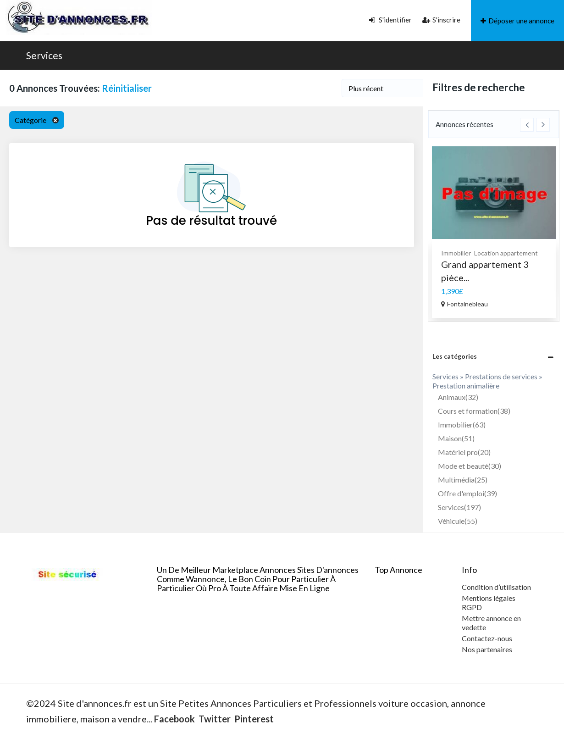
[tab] (494, 356)
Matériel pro (464, 452)
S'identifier (390, 20)
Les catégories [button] (454, 356)
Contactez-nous (487, 638)
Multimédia (462, 479)
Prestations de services (502, 253)
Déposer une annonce (517, 21)
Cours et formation (474, 410)
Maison (456, 438)
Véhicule (457, 520)
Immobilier (462, 424)
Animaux (458, 397)
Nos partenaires (487, 649)
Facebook (174, 718)
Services (44, 55)
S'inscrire (441, 20)
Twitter (215, 718)
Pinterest (254, 718)
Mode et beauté (469, 465)
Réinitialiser (127, 88)
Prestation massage (471, 262)
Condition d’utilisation (496, 587)
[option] (493, 230)
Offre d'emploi (467, 493)
